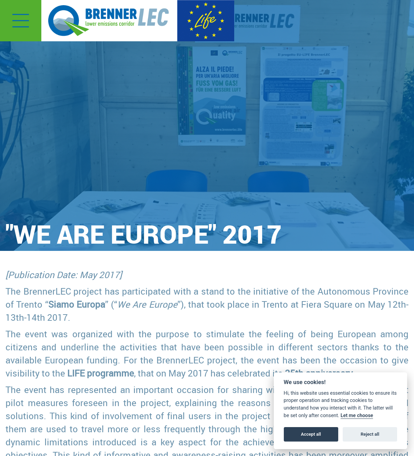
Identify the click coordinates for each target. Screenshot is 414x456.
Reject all (370, 434)
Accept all (311, 434)
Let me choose (357, 415)
